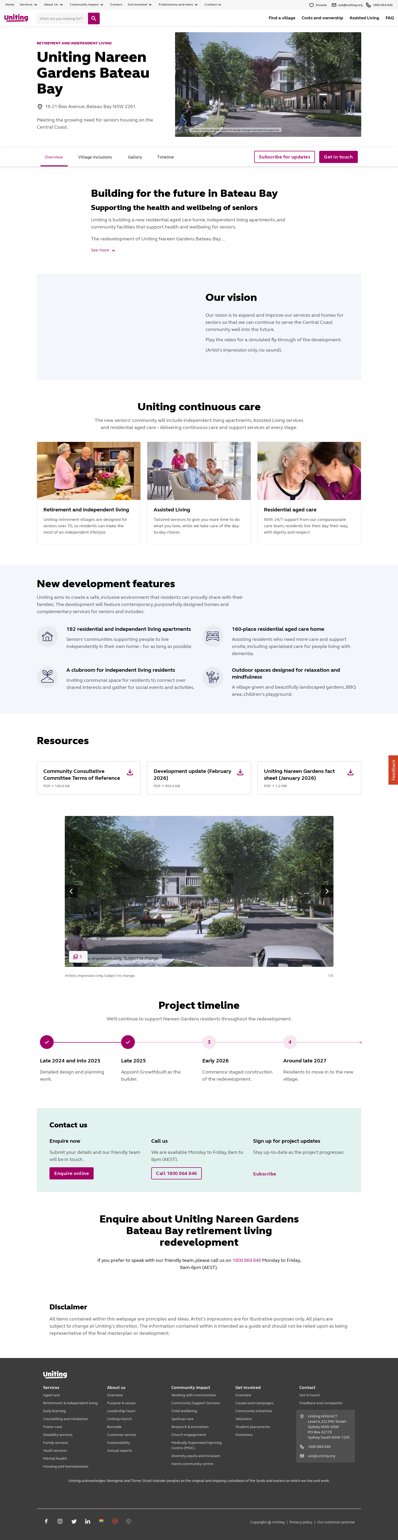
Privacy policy (301, 1522)
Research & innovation (190, 1427)
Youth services (55, 1450)
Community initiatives (253, 1411)
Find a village (282, 17)
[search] (94, 18)
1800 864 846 (246, 1260)
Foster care (52, 1427)
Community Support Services (195, 1403)
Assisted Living (364, 17)
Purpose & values (121, 1403)
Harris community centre (192, 1464)
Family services (55, 1442)
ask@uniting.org (321, 1456)
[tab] (54, 156)
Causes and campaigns (254, 1403)
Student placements (252, 1427)
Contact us (213, 4)
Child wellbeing (184, 1411)
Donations (244, 1434)
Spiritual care (182, 1419)
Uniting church (119, 1419)
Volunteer (243, 1419)
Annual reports (119, 1450)
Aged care (51, 1395)
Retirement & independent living (70, 1403)
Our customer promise (336, 1522)
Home (10, 4)
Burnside (114, 1427)
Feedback (393, 770)
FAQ (390, 17)
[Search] (62, 18)
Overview (115, 1395)
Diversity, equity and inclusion (195, 1456)
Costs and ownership (322, 17)
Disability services (57, 1434)
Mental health (55, 1458)
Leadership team (121, 1411)
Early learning (54, 1411)
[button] (89, 778)
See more (103, 250)
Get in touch (309, 1395)
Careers (116, 4)
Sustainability (118, 1442)
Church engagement (188, 1434)
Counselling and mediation (65, 1419)
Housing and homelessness (65, 1466)
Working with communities (193, 1395)
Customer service (121, 1434)
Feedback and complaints (320, 1403)
